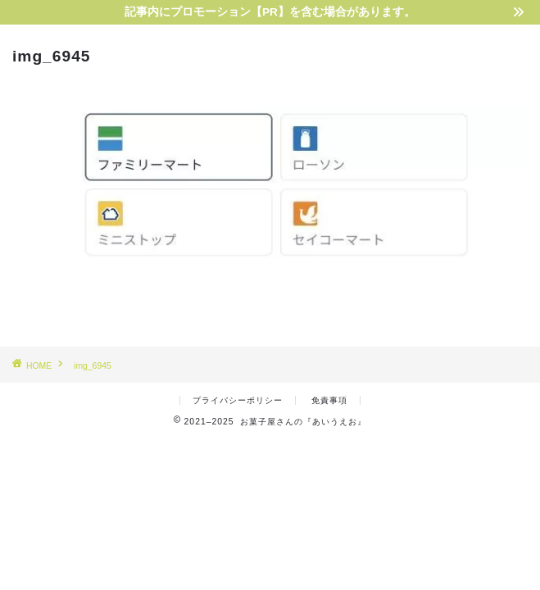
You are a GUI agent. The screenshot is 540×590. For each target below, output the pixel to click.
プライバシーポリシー (238, 400)
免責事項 (329, 400)
